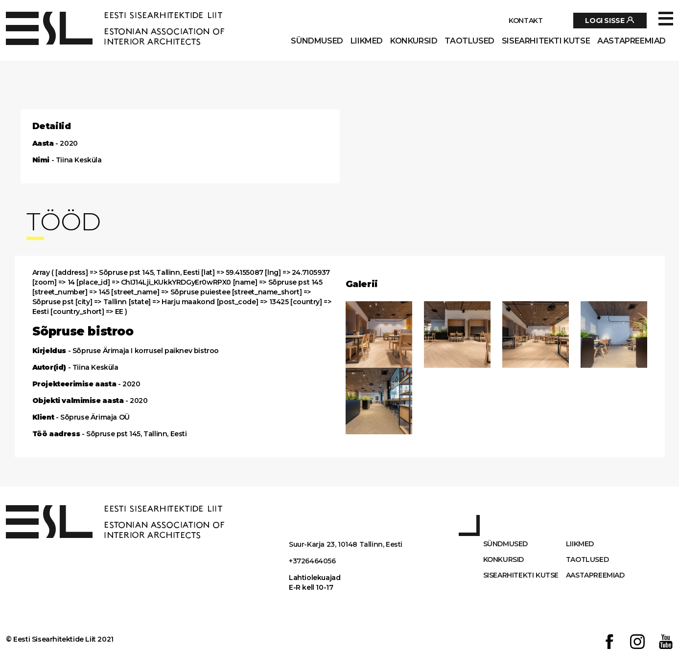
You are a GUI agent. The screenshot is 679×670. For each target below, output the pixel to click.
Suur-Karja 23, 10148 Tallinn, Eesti (345, 544)
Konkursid (413, 41)
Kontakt (525, 20)
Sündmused (317, 41)
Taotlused (469, 41)
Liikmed (367, 41)
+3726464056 (312, 561)
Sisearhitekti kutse (546, 41)
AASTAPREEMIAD (631, 41)
